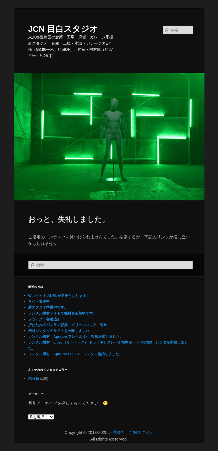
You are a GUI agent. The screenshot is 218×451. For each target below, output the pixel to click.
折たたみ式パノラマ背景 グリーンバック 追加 (67, 325)
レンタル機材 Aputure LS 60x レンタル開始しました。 (75, 354)
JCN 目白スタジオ (63, 28)
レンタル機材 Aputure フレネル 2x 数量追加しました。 (76, 336)
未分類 (33, 378)
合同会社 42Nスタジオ (131, 432)
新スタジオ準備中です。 (48, 307)
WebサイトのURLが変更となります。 (59, 296)
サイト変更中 (39, 301)
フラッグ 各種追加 (44, 319)
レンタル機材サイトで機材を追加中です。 (62, 313)
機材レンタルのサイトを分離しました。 (60, 331)
